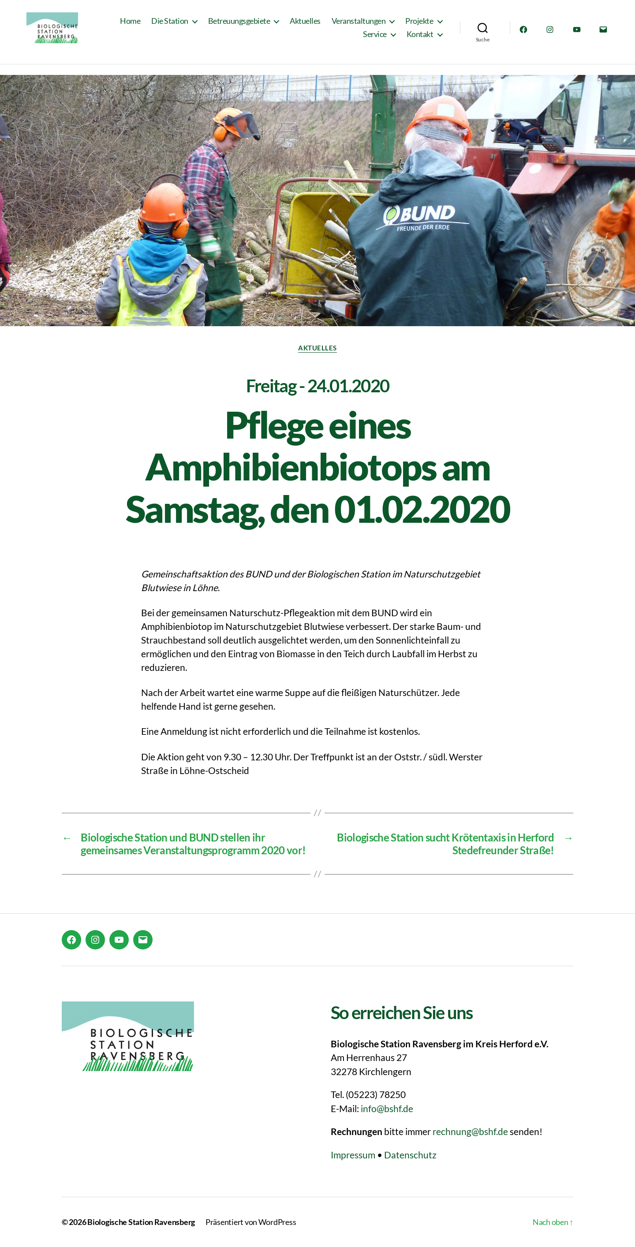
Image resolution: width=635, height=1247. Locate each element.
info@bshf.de (387, 1108)
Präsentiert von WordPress (250, 1222)
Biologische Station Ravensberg (141, 1222)
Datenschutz (410, 1154)
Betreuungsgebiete (239, 25)
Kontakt (420, 38)
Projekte (419, 25)
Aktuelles (305, 25)
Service (375, 38)
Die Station (169, 25)
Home (130, 25)
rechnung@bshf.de (470, 1131)
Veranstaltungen (359, 25)
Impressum (353, 1154)
